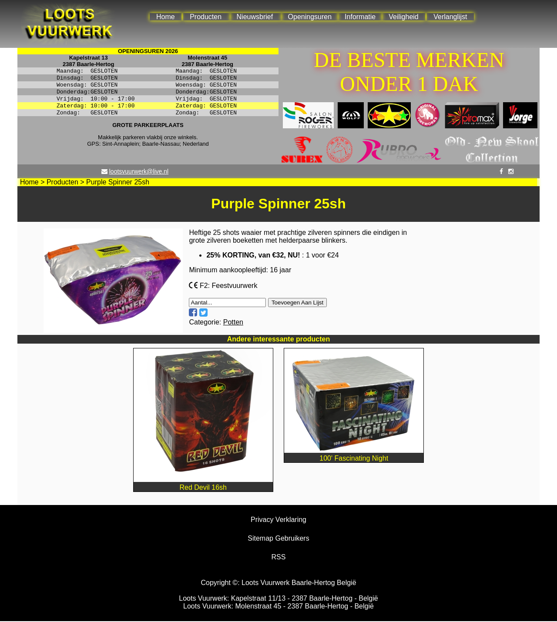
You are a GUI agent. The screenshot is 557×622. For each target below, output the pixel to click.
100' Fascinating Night (353, 455)
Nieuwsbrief (255, 16)
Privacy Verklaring (278, 520)
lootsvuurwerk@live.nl (138, 172)
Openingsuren (310, 16)
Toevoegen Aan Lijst (297, 303)
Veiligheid (404, 16)
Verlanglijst (450, 16)
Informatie (360, 16)
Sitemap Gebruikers (278, 539)
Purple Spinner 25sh (117, 183)
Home (165, 16)
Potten (233, 323)
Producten (205, 16)
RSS (279, 558)
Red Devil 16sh (203, 484)
